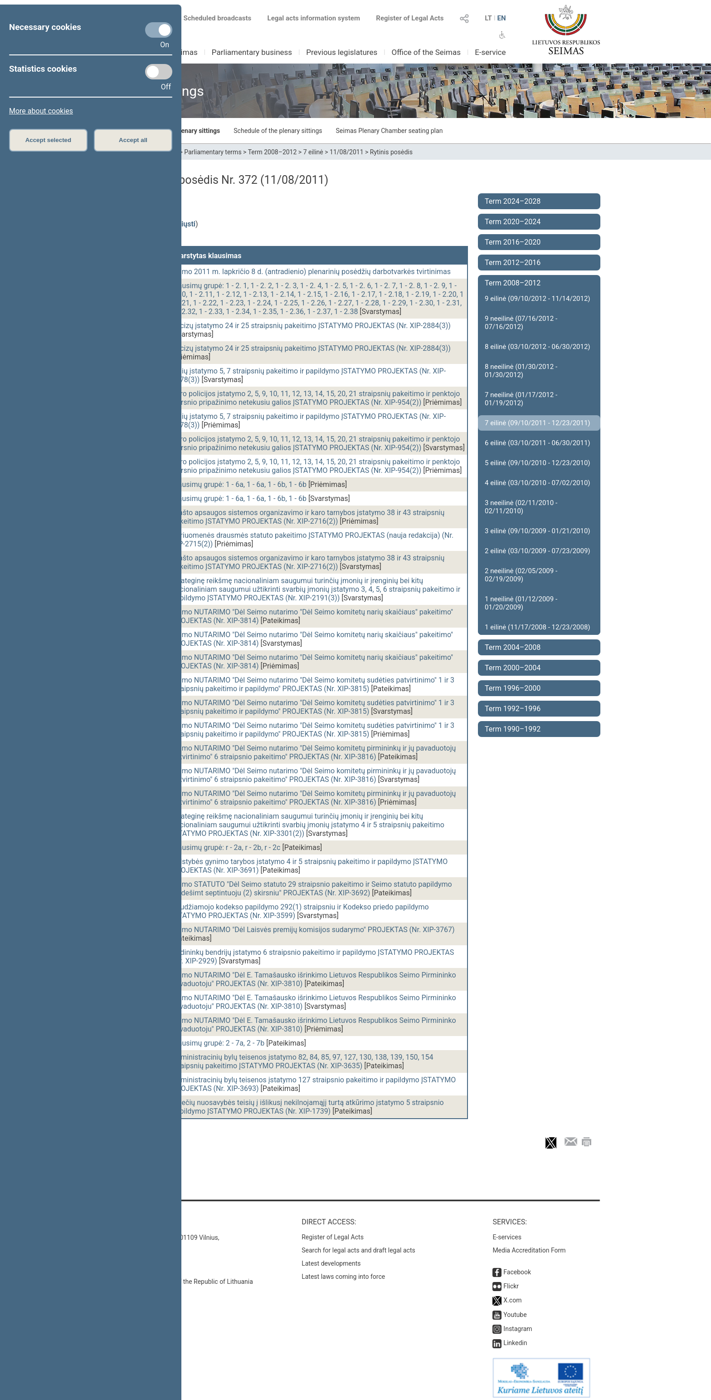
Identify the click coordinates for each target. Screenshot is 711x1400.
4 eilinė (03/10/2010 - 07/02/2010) (537, 483)
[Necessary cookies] (158, 30)
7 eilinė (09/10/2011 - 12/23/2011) (537, 423)
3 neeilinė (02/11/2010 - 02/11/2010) (521, 507)
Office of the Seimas (426, 52)
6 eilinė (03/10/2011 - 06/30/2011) (537, 443)
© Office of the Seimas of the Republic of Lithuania (182, 1277)
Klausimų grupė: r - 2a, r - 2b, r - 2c (226, 847)
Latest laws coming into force (343, 1272)
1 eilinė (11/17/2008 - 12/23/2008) (537, 627)
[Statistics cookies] (158, 71)
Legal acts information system (314, 18)
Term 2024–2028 (513, 201)
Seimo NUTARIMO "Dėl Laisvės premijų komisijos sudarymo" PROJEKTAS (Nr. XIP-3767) (313, 929)
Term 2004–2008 (513, 647)
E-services (506, 1232)
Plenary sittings (197, 130)
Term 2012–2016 (513, 262)
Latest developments (331, 1258)
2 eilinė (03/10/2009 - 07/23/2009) (537, 551)
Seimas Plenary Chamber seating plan (389, 130)
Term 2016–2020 (513, 242)
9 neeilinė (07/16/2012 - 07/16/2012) (521, 322)
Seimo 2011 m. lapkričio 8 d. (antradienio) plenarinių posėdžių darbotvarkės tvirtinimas (311, 271)
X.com (512, 1295)
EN (501, 18)
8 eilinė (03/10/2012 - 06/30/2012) (537, 347)
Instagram (517, 1324)
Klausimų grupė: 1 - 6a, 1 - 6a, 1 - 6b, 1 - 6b (239, 484)
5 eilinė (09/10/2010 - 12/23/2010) (537, 463)
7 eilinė (313, 152)
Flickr (511, 1281)
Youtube (514, 1310)
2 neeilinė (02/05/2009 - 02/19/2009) (521, 575)
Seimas (185, 52)
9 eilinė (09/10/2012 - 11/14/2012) (537, 299)
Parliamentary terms (212, 152)
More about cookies (41, 111)
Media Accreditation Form (528, 1245)
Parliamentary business (252, 52)
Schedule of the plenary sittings (278, 130)
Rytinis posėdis (391, 152)
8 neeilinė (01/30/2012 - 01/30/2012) (521, 371)
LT (488, 18)
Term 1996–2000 (513, 688)
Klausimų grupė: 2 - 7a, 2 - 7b (218, 1043)
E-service (490, 52)
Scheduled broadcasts (212, 18)
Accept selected (48, 140)
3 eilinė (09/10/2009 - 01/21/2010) (537, 531)
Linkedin (515, 1338)
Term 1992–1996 (513, 708)
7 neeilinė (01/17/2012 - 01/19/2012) (521, 399)
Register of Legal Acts (409, 18)
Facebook (517, 1267)
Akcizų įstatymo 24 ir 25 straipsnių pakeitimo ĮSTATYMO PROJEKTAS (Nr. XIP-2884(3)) (311, 325)
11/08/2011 (347, 152)
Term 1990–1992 (513, 729)
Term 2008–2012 (272, 152)
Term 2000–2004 (513, 667)
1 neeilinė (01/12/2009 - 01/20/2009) (521, 603)
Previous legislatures (341, 52)
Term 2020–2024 (513, 221)
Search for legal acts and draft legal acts (358, 1245)
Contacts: (130, 1217)
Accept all (133, 140)
